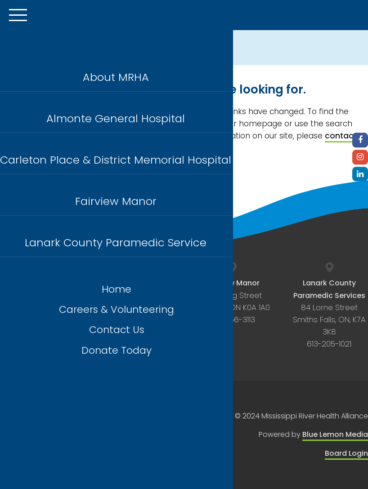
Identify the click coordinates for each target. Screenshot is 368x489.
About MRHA (116, 77)
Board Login (346, 453)
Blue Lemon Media (335, 434)
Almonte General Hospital (115, 118)
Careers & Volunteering (116, 309)
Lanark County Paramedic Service (115, 242)
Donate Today (116, 350)
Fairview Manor (116, 201)
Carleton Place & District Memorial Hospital (115, 159)
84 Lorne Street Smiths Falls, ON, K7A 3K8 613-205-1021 (329, 313)
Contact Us (116, 330)
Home (116, 289)
